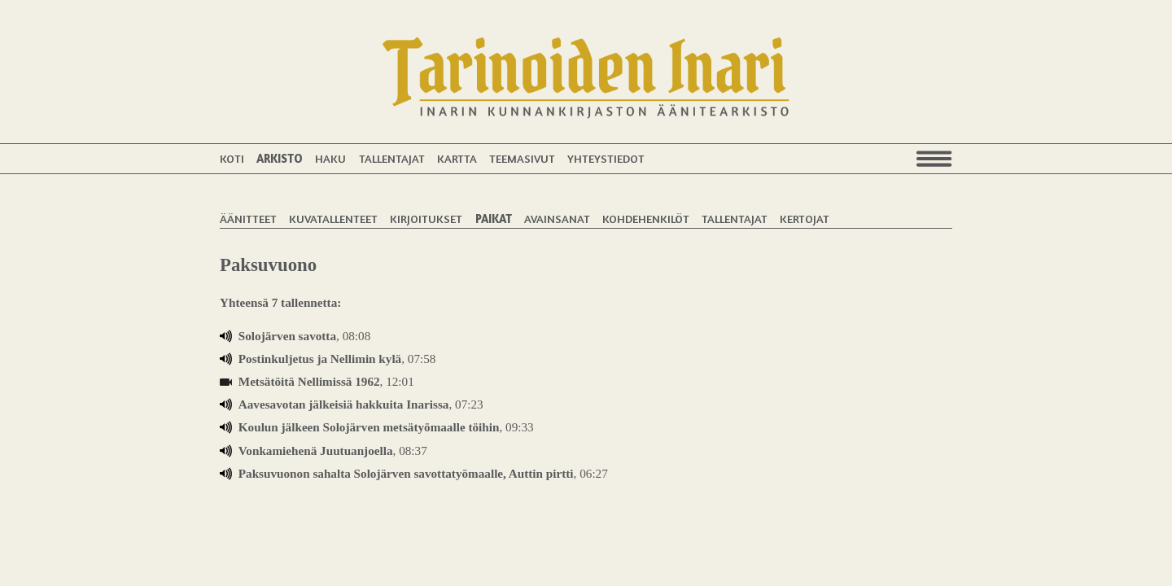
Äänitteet (248, 218)
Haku (330, 158)
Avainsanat (557, 218)
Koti (232, 158)
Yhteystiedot (606, 158)
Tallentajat (392, 158)
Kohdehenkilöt (645, 218)
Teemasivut (522, 158)
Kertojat (804, 218)
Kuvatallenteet (333, 218)
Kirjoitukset (426, 218)
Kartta (457, 158)
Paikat (493, 218)
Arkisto (279, 158)
